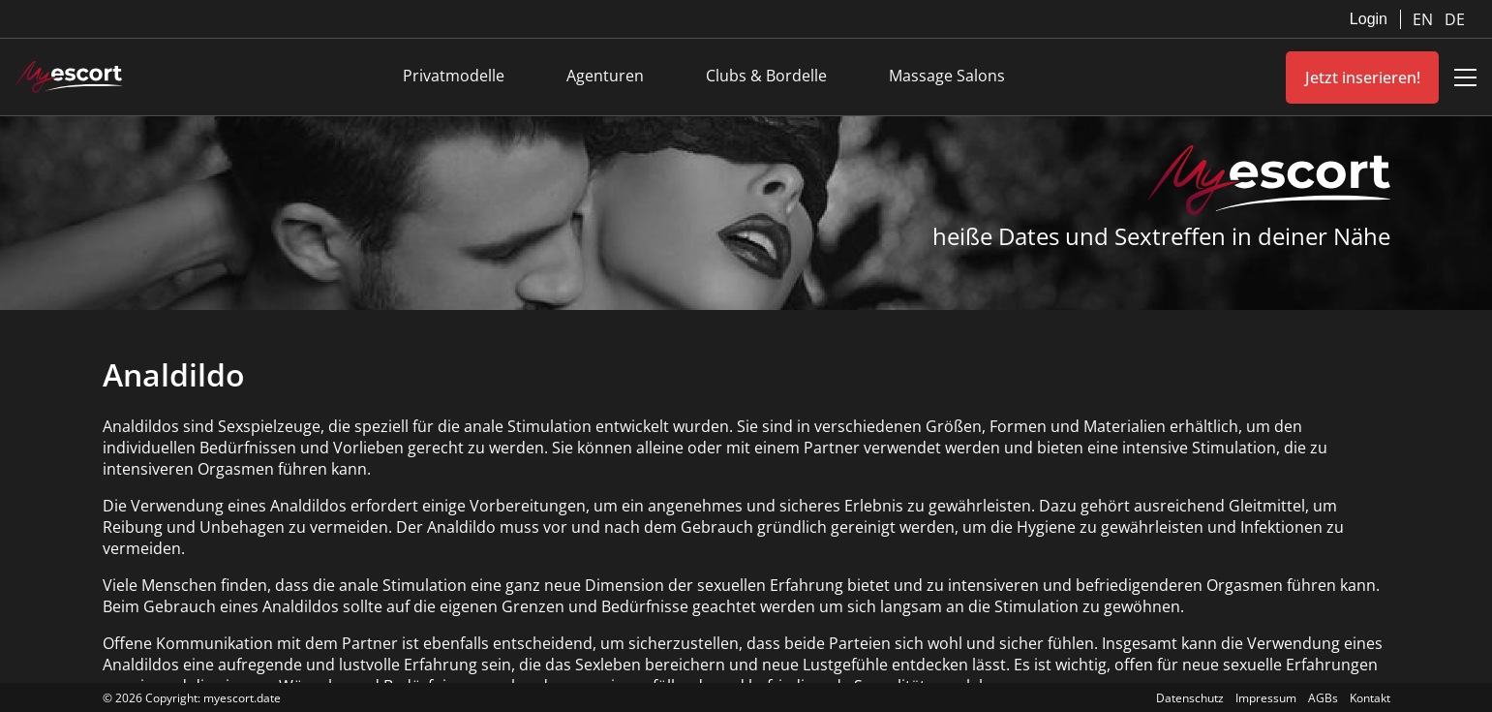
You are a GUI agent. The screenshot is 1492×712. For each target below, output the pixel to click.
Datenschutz (1190, 698)
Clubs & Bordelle (766, 75)
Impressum (1265, 698)
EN (1425, 19)
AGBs (1323, 698)
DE (1455, 19)
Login (1368, 19)
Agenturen (605, 75)
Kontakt (1370, 698)
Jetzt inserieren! (1362, 77)
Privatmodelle (453, 75)
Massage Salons (947, 75)
